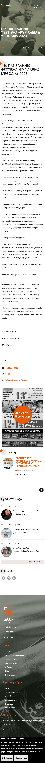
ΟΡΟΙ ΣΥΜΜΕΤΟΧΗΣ (10, 332)
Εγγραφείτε (9, 704)
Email (5, 729)
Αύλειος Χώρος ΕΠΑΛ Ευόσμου (18, 380)
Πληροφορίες (21, 758)
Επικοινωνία (10, 708)
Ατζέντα (8, 667)
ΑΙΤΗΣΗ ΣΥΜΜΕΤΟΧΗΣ (11, 338)
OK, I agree (7, 758)
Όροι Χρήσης (10, 696)
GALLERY (5, 345)
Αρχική (8, 652)
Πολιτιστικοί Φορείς (13, 663)
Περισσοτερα (21, 474)
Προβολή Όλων (35, 561)
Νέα (18, 506)
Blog (7, 671)
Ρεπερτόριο (10, 675)
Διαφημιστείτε (11, 700)
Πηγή (4, 360)
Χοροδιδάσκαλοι (12, 659)
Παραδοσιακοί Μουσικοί (15, 655)
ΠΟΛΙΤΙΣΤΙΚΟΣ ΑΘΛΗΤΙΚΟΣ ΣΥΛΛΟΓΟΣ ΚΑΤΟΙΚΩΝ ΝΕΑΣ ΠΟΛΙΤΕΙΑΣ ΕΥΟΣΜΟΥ (28, 462)
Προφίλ (8, 688)
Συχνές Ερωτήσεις (12, 692)
